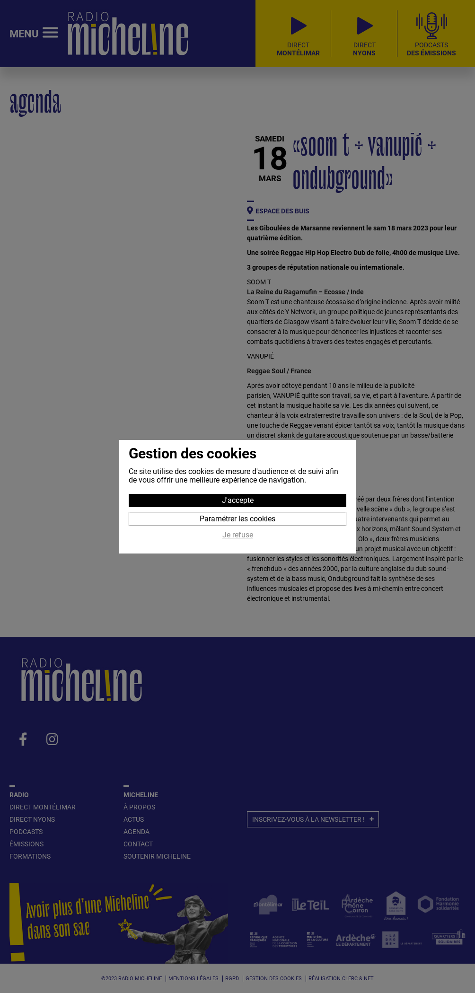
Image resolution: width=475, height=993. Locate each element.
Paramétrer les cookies (237, 518)
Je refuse (237, 535)
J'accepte (238, 500)
